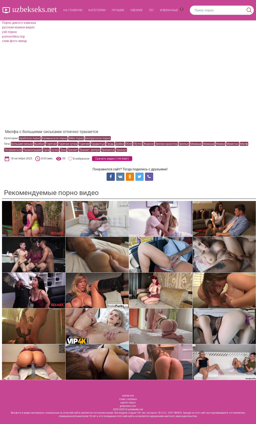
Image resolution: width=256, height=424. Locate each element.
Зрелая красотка (166, 143)
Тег (151, 10)
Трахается (108, 149)
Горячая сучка (67, 143)
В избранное (81, 158)
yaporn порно (128, 402)
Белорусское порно (97, 138)
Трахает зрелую (89, 149)
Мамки (220, 143)
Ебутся (137, 143)
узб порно (9, 32)
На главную (72, 10)
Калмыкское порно (54, 138)
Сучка (55, 149)
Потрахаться (13, 149)
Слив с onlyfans (128, 399)
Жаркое (148, 143)
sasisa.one (128, 395)
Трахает (73, 149)
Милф (244, 143)
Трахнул (121, 149)
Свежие (136, 10)
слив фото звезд (14, 41)
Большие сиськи (22, 143)
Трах (63, 149)
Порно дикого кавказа (19, 23)
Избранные (171, 10)
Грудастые (98, 143)
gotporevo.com (128, 406)
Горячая (51, 143)
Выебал (39, 143)
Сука (46, 149)
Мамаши (208, 143)
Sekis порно (76, 138)
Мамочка (232, 143)
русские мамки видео (18, 27)
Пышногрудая (32, 149)
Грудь (110, 143)
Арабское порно (29, 138)
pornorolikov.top (13, 36)
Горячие (84, 143)
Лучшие (118, 10)
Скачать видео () (112, 158)
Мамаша (196, 143)
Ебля (128, 143)
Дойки (119, 143)
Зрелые (184, 143)
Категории (97, 10)
